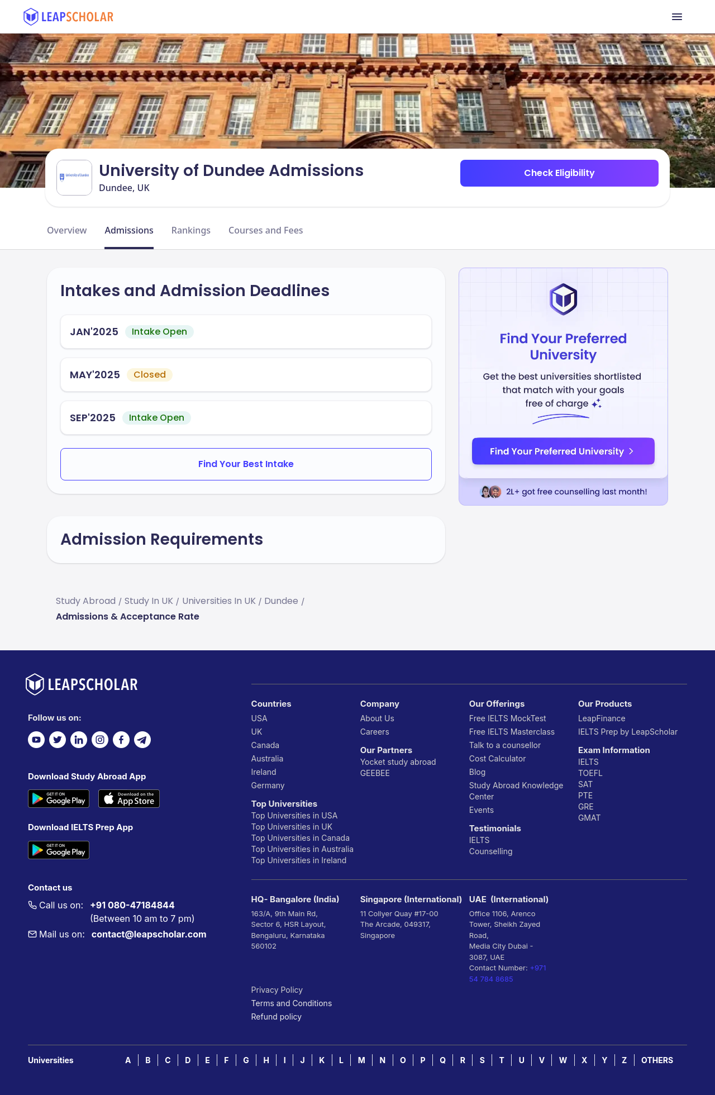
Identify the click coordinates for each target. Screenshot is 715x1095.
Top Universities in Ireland (299, 860)
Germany (268, 785)
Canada (265, 745)
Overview (67, 230)
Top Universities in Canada (300, 837)
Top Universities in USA (294, 815)
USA (259, 718)
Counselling (491, 851)
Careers (374, 731)
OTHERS (657, 1060)
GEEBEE (375, 773)
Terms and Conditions (291, 1003)
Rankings (191, 230)
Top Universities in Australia (302, 849)
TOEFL (590, 773)
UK (257, 731)
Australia (267, 758)
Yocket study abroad (398, 761)
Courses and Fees (265, 230)
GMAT (589, 817)
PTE (585, 795)
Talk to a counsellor (505, 745)
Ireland (264, 772)
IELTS (479, 840)
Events (481, 810)
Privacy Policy (277, 989)
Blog (477, 772)
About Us (377, 718)
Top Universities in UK (292, 826)
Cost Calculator (497, 758)
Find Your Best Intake (246, 464)
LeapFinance (602, 718)
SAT (585, 784)
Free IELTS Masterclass (512, 731)
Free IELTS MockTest (507, 718)
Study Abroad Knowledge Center (516, 790)
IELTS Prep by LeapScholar (628, 731)
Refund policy (276, 1016)
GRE (586, 806)
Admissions (128, 230)
